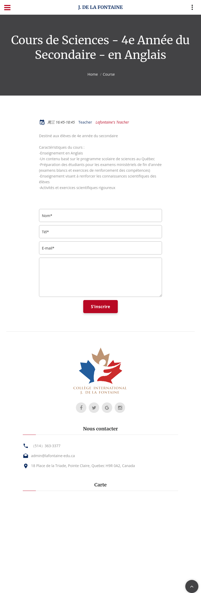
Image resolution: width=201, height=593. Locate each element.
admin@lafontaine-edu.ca (53, 455)
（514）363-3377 (46, 445)
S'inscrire (100, 306)
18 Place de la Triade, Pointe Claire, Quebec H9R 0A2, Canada (83, 465)
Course (109, 74)
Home (92, 74)
